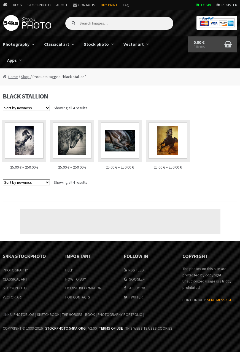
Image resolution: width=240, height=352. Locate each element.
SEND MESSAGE (219, 299)
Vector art (133, 44)
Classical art (56, 44)
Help (69, 270)
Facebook (136, 288)
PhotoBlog (24, 314)
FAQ (126, 4)
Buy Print (109, 4)
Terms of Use (111, 328)
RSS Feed (136, 270)
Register (229, 4)
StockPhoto (39, 4)
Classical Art (15, 279)
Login (206, 4)
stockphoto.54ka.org (65, 328)
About (62, 4)
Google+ (137, 279)
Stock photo (96, 44)
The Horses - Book (78, 314)
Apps (12, 60)
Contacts (86, 4)
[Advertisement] (120, 221)
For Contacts (77, 297)
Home (13, 76)
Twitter (136, 297)
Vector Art (13, 297)
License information (83, 288)
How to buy (75, 279)
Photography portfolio (120, 314)
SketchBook (48, 314)
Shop (25, 76)
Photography (15, 270)
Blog (17, 4)
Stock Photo (15, 288)
